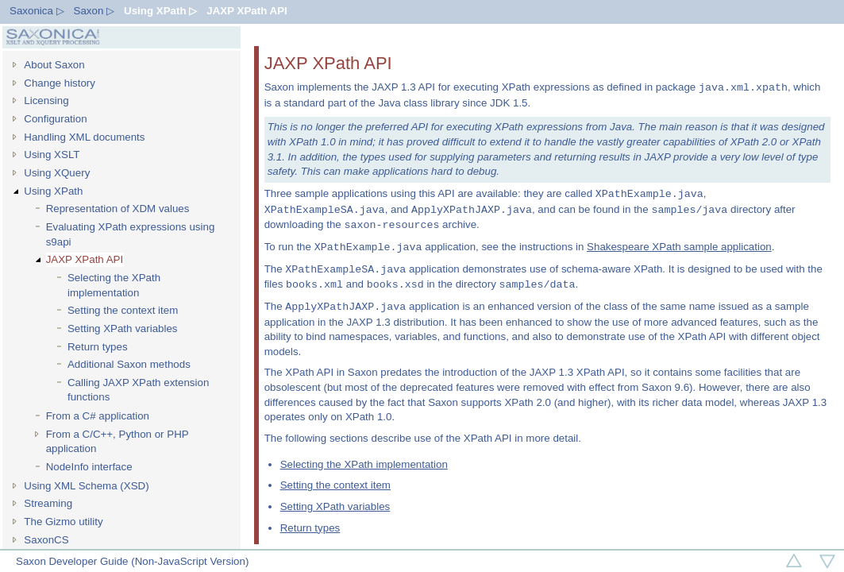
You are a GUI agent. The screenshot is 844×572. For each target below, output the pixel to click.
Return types (97, 347)
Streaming (48, 503)
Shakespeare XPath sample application (679, 247)
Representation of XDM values (118, 208)
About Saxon (54, 65)
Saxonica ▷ (37, 11)
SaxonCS (46, 540)
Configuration (55, 119)
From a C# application (97, 416)
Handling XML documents (84, 137)
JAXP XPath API (246, 11)
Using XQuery (57, 173)
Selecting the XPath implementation (113, 285)
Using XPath (53, 191)
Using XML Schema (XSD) (86, 486)
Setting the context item (122, 310)
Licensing (46, 100)
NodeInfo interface (89, 467)
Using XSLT (51, 154)
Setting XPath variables (122, 328)
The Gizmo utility (63, 522)
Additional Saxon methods (129, 364)
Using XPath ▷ (160, 11)
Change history (59, 83)
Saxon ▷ (94, 11)
